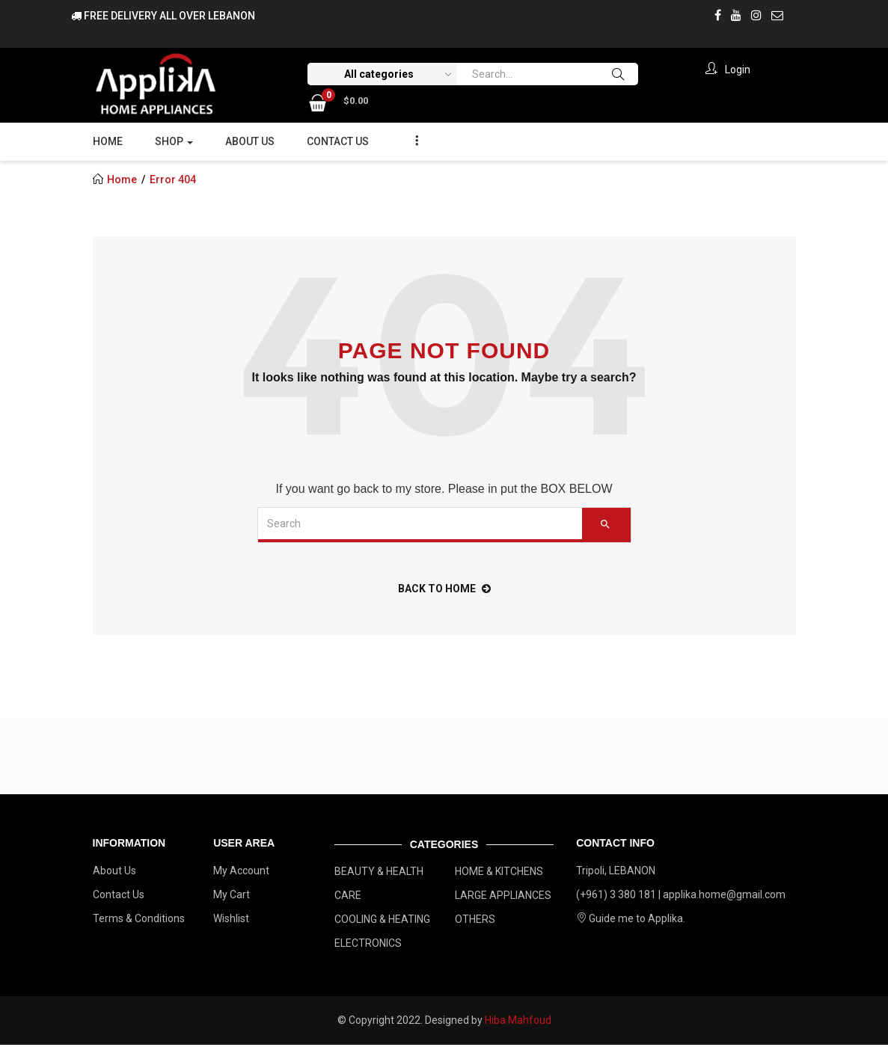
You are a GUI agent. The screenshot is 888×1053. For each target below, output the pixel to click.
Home (108, 141)
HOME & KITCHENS (499, 871)
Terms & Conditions (139, 918)
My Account (241, 871)
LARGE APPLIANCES (503, 895)
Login (725, 70)
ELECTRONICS (368, 943)
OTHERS (475, 919)
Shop (174, 141)
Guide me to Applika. (630, 918)
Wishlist (231, 918)
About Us (250, 141)
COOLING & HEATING (382, 919)
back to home (444, 589)
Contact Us (338, 141)
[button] (338, 99)
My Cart (231, 894)
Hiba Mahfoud (518, 1020)
